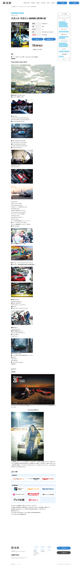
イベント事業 (35, 552)
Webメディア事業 (36, 553)
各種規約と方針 (13, 564)
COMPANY (43, 3)
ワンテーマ (60, 26)
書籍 (60, 56)
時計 (65, 43)
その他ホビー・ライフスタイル (63, 46)
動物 (63, 51)
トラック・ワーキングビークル (63, 23)
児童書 (62, 56)
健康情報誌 (66, 36)
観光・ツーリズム (61, 36)
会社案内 (42, 550)
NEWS (48, 3)
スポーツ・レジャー (64, 29)
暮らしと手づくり (65, 44)
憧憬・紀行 (60, 51)
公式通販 (74, 3)
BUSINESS (33, 3)
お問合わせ (64, 548)
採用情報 (49, 547)
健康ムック (60, 38)
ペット (64, 38)
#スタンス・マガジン (14, 15)
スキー (60, 31)
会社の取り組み (43, 551)
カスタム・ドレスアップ (22, 6)
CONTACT (53, 3)
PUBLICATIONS (26, 3)
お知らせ (49, 550)
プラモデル (60, 44)
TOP (11, 6)
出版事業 (35, 551)
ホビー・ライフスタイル (64, 41)
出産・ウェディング (61, 43)
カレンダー (64, 49)
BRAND (38, 3)
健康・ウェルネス (64, 34)
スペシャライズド (65, 26)
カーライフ (17, 6)
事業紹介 (35, 550)
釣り (62, 31)
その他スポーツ (66, 31)
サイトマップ (19, 564)
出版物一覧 (64, 552)
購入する (37, 39)
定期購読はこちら (50, 39)
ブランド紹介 (36, 547)
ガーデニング (67, 51)
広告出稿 (62, 3)
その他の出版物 (64, 54)
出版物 (14, 6)
